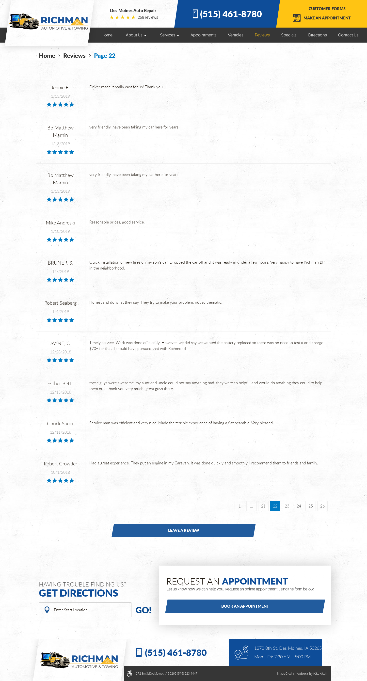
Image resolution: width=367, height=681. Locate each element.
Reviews (262, 35)
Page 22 (104, 55)
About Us (134, 35)
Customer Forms (327, 8)
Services (167, 35)
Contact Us (348, 35)
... (251, 506)
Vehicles (235, 35)
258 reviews (148, 17)
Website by (311, 674)
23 (287, 506)
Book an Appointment (245, 606)
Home (106, 35)
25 (310, 506)
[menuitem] (106, 35)
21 (263, 506)
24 (299, 506)
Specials (289, 35)
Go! (143, 609)
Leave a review (183, 530)
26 (322, 506)
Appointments (204, 35)
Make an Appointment (327, 18)
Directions (317, 35)
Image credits (285, 673)
